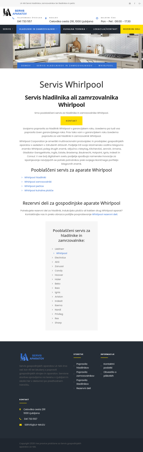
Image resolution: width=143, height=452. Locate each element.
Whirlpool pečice (34, 186)
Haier (58, 279)
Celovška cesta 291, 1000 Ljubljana (71, 21)
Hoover (59, 275)
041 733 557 (24, 21)
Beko (57, 283)
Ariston (59, 296)
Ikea (57, 288)
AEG (57, 262)
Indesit (59, 301)
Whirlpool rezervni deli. (105, 214)
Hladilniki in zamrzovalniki (37, 29)
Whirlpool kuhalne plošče (38, 190)
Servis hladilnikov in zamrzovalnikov (65, 65)
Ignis (57, 292)
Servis (7, 29)
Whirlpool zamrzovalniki (38, 181)
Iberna (58, 305)
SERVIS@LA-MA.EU (35, 424)
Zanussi (59, 266)
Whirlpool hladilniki (35, 177)
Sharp (58, 322)
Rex (57, 318)
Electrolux (60, 257)
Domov (26, 65)
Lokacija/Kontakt (105, 29)
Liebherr (59, 249)
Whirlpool (61, 253)
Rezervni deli (131, 29)
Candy (59, 270)
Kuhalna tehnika (74, 29)
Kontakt (71, 120)
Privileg (59, 314)
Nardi (58, 309)
